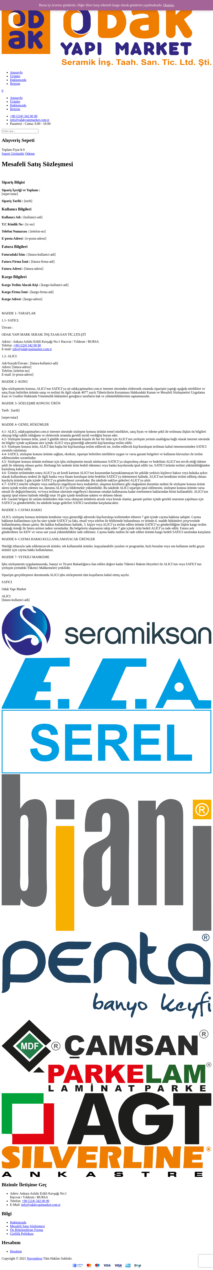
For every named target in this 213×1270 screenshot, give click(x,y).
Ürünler (15, 76)
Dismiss (168, 5)
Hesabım (16, 1251)
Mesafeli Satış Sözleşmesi (27, 1226)
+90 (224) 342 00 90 (23, 116)
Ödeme (30, 153)
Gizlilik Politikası (21, 1233)
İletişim (15, 83)
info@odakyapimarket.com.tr (29, 120)
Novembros (34, 1258)
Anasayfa (16, 72)
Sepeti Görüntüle (13, 153)
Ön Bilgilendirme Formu (26, 1230)
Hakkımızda (18, 80)
